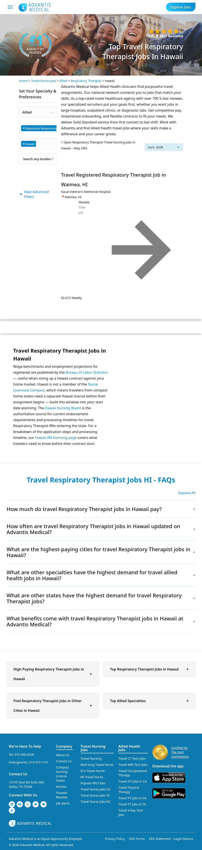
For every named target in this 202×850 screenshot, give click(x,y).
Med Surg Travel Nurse (97, 765)
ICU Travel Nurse (93, 771)
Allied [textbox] (27, 112)
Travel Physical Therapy (128, 789)
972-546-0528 (24, 754)
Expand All (186, 492)
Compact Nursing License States (62, 774)
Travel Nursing (91, 758)
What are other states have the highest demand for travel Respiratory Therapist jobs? (94, 598)
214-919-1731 (39, 762)
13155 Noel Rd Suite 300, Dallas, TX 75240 (27, 784)
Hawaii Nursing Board (63, 408)
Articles (61, 787)
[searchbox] (39, 143)
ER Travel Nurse (92, 777)
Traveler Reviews (62, 795)
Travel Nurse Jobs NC (96, 801)
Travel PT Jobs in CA (132, 798)
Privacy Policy (114, 839)
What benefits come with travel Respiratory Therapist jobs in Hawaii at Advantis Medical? (95, 621)
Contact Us (18, 774)
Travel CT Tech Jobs (132, 758)
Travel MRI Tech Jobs (133, 765)
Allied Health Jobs (129, 748)
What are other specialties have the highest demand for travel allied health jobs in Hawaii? (92, 575)
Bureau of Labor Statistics (87, 372)
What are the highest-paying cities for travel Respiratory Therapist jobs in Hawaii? (98, 552)
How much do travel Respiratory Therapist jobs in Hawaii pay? (84, 509)
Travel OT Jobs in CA (132, 781)
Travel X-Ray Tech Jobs (130, 812)
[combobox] (38, 112)
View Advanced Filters (34, 194)
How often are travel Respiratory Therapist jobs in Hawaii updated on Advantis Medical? (93, 529)
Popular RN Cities (93, 783)
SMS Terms (137, 839)
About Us (62, 755)
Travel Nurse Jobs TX (95, 795)
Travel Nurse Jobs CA (95, 789)
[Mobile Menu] (10, 7)
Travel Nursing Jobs (93, 748)
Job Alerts (63, 803)
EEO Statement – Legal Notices (171, 839)
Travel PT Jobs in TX (132, 804)
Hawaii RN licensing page (56, 437)
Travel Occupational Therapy (132, 773)
